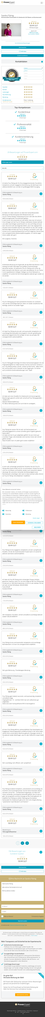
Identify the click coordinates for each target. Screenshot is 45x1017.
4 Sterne (25, 70)
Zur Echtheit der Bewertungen (22, 43)
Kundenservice (7, 100)
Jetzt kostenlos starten (22, 994)
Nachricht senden (22, 921)
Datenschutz (29, 1010)
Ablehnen (37, 527)
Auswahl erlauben (34, 523)
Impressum (5, 508)
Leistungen (6, 92)
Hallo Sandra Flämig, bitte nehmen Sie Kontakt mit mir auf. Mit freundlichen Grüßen (22, 891)
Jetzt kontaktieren (22, 55)
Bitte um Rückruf (8, 916)
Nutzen (5, 89)
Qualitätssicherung (21, 1010)
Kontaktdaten (29, 61)
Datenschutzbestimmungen (16, 508)
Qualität (5, 87)
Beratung (5, 97)
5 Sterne (25, 68)
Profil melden (34, 935)
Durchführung (7, 94)
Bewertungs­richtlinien (11, 1010)
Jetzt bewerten (22, 47)
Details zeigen (36, 518)
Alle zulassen (18, 522)
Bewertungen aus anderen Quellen (33, 33)
